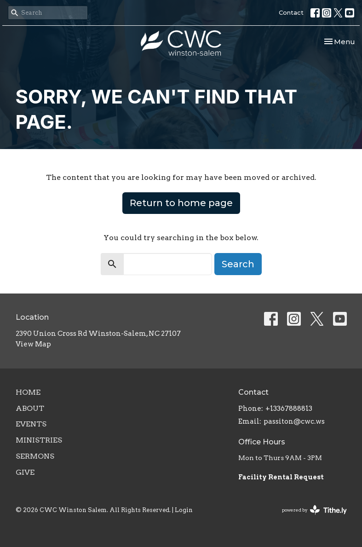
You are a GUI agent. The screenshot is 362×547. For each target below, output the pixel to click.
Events (31, 424)
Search (238, 264)
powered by (314, 510)
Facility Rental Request (281, 477)
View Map (33, 344)
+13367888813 (288, 408)
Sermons (35, 456)
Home (28, 392)
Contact (291, 12)
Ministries (39, 440)
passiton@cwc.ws (294, 421)
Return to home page (181, 202)
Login (184, 510)
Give (25, 472)
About (30, 408)
